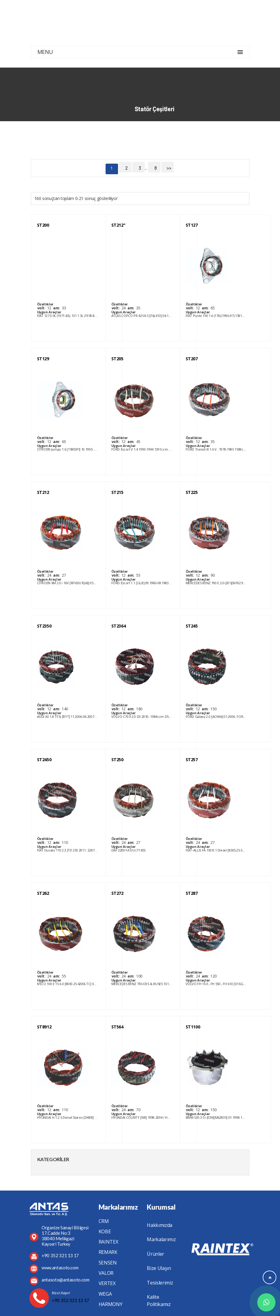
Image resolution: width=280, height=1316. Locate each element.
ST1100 (193, 1027)
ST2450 (44, 759)
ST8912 (44, 1027)
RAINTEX (108, 1241)
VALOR (106, 1273)
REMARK (108, 1252)
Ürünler (155, 1254)
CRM (104, 1221)
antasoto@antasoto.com (65, 1279)
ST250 (117, 759)
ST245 (192, 626)
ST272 (117, 893)
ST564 (117, 1027)
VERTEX (107, 1283)
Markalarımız (161, 1239)
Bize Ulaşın (159, 1268)
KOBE (105, 1231)
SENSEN (108, 1262)
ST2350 (44, 626)
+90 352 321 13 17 (70, 1300)
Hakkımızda (159, 1225)
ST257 (192, 759)
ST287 (192, 893)
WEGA (105, 1294)
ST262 (43, 893)
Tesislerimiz (160, 1282)
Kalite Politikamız (158, 1301)
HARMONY (111, 1304)
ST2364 (118, 626)
